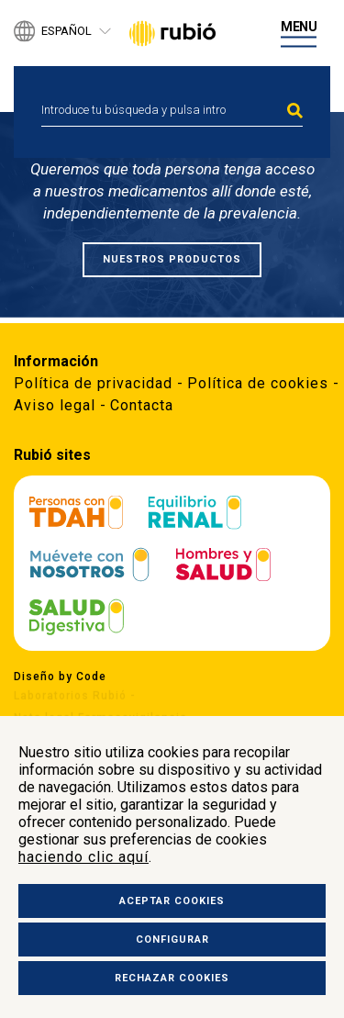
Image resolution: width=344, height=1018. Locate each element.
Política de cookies (257, 383)
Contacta (141, 405)
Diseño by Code (60, 675)
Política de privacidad (93, 383)
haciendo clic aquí (83, 857)
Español (66, 32)
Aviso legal (54, 405)
